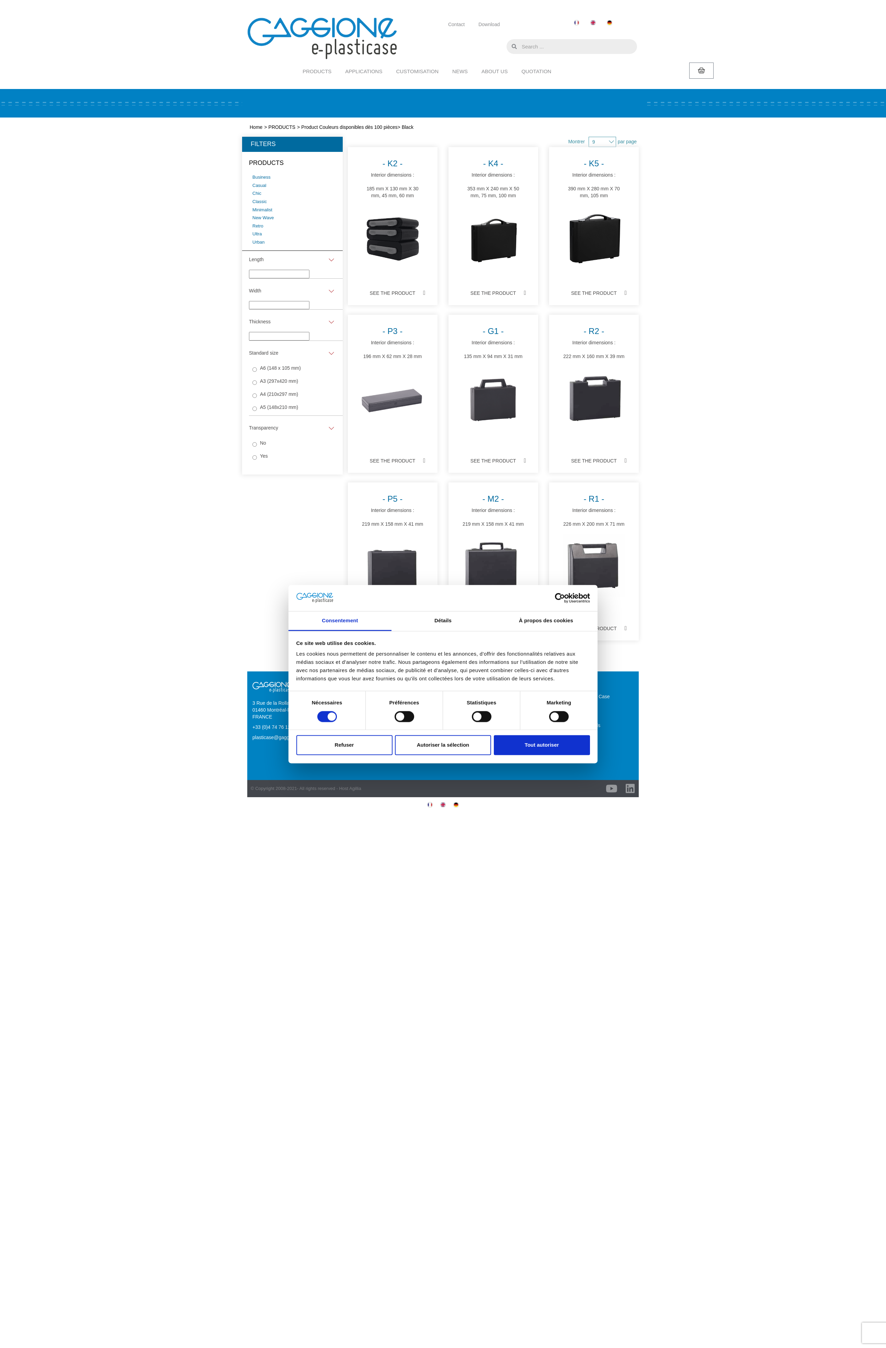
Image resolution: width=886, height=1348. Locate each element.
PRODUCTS (317, 71)
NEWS (460, 71)
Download (489, 24)
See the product (393, 293)
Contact (456, 24)
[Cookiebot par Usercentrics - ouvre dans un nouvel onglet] (560, 598)
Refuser (344, 745)
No (263, 443)
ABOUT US (494, 71)
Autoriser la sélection (443, 745)
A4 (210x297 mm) (279, 394)
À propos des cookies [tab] (546, 621)
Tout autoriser (542, 745)
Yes (264, 456)
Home (256, 127)
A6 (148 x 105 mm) (280, 368)
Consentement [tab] (340, 621)
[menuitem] (576, 23)
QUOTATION (536, 71)
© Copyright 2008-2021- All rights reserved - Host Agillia (306, 788)
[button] (500, 46)
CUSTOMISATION (417, 71)
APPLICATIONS (363, 71)
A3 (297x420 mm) (279, 381)
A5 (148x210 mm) (279, 407)
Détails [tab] (443, 621)
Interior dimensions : (393, 213)
